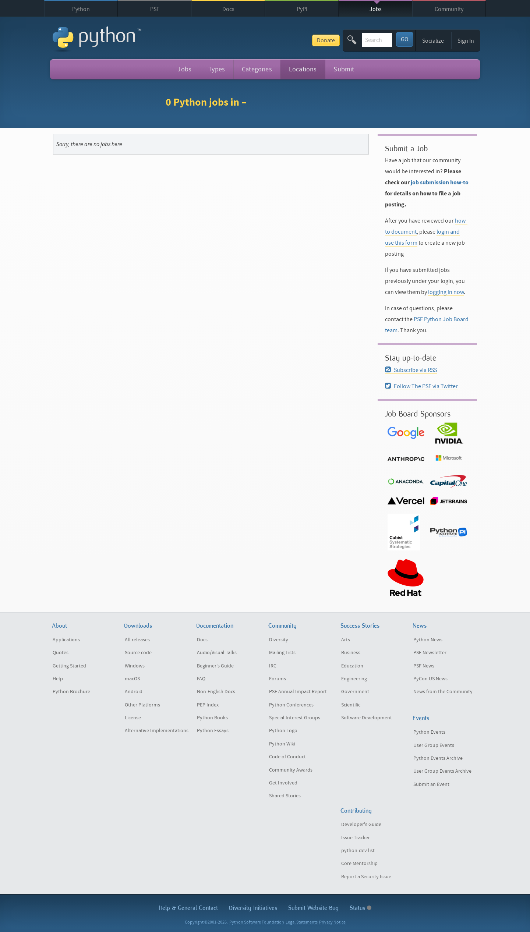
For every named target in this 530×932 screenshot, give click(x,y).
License (133, 718)
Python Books (212, 718)
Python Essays (213, 731)
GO (405, 39)
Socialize (433, 41)
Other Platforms (142, 705)
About (59, 626)
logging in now (446, 292)
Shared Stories (285, 796)
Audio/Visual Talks (217, 653)
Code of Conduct (287, 757)
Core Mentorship (359, 864)
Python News (427, 640)
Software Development (366, 718)
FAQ (201, 679)
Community (449, 9)
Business (350, 653)
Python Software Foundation (256, 922)
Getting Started (69, 666)
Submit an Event (431, 784)
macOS (132, 679)
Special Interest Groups (294, 718)
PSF (154, 9)
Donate (273, 40)
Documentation (214, 626)
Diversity (278, 640)
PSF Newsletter (429, 653)
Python (81, 9)
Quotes (60, 653)
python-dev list (358, 851)
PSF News (423, 666)
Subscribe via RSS (411, 370)
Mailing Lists (282, 653)
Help (58, 679)
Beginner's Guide (215, 666)
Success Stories (359, 626)
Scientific (350, 705)
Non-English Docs (216, 692)
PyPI (302, 9)
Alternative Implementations (156, 731)
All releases (137, 640)
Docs (228, 9)
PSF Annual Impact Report (298, 692)
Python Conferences (291, 705)
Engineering (354, 679)
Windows (135, 666)
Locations (303, 69)
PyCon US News (430, 679)
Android (133, 692)
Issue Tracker (355, 838)
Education (352, 666)
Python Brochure (71, 692)
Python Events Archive (438, 758)
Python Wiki (282, 744)
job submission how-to (440, 182)
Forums (277, 679)
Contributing (356, 811)
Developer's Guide (361, 825)
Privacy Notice (332, 922)
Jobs (376, 9)
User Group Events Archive (442, 771)
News (420, 626)
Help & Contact (188, 908)
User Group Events (433, 745)
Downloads (138, 626)
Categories (257, 69)
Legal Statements (302, 922)
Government (355, 692)
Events (421, 718)
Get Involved (283, 783)
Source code (138, 653)
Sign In (465, 41)
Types (216, 69)
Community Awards (290, 770)
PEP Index (208, 705)
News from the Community (443, 692)
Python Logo (283, 731)
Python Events (429, 732)
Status (360, 908)
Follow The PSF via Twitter (421, 386)
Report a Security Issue (366, 877)
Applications (66, 640)
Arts (345, 640)
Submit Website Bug (313, 908)
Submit (343, 69)
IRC (272, 666)
